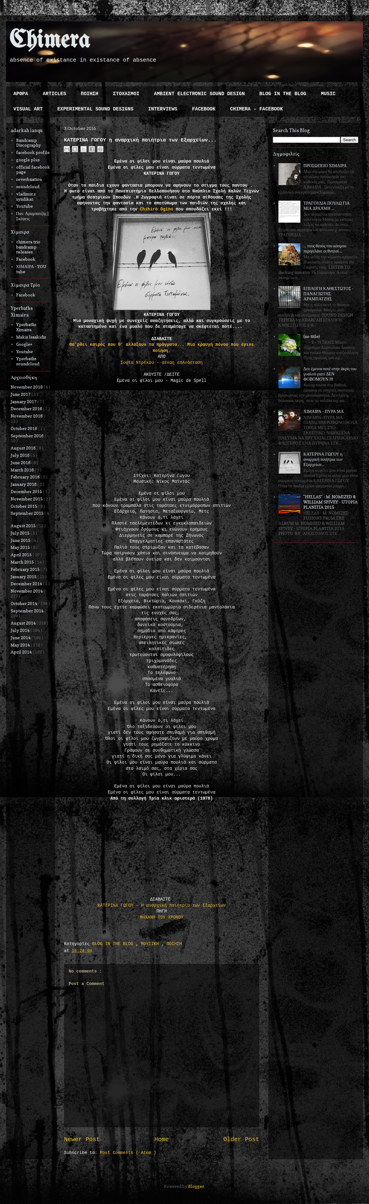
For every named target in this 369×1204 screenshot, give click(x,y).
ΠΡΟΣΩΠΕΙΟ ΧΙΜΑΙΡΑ (325, 165)
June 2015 (21, 540)
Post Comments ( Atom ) (128, 1152)
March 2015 (23, 561)
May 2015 (21, 547)
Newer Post (82, 1139)
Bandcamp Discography (28, 143)
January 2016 (24, 484)
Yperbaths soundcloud (27, 361)
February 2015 (26, 569)
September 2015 (28, 513)
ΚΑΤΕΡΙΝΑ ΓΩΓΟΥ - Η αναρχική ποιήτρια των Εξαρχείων (162, 905)
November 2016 (27, 415)
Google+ (24, 344)
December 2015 (27, 491)
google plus (28, 159)
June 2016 (21, 462)
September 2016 (28, 435)
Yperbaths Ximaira (26, 327)
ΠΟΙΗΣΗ (90, 94)
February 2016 (26, 476)
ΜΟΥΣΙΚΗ (151, 943)
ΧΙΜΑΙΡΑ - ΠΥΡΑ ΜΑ (323, 411)
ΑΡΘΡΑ (20, 94)
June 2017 (21, 394)
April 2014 (22, 651)
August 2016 (24, 447)
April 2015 (22, 554)
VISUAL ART (28, 109)
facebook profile (33, 152)
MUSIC (328, 94)
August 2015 (24, 525)
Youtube (24, 206)
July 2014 (20, 630)
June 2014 (21, 637)
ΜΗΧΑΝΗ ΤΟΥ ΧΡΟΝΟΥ (162, 917)
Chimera (49, 40)
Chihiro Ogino (156, 209)
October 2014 (24, 603)
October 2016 (24, 428)
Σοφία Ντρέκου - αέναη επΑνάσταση (162, 362)
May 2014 (21, 644)
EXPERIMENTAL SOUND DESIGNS (95, 109)
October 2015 (24, 506)
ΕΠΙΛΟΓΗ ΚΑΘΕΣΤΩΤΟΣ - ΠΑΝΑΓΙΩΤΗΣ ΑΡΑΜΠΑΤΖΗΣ (328, 293)
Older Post (241, 1139)
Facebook (25, 259)
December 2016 (27, 408)
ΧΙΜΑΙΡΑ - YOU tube (31, 269)
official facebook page (33, 169)
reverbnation (29, 179)
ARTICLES (54, 94)
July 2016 (20, 455)
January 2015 (24, 576)
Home (161, 1139)
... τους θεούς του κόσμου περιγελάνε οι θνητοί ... (324, 248)
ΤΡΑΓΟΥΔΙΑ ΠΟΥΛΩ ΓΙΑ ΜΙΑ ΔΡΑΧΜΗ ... (326, 205)
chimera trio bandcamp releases (28, 247)
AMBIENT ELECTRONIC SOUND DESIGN (199, 94)
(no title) (311, 336)
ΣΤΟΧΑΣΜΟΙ (126, 94)
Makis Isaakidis (31, 336)
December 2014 (27, 583)
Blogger (196, 1186)
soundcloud (27, 186)
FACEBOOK (204, 109)
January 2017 (24, 401)
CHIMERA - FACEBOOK (256, 109)
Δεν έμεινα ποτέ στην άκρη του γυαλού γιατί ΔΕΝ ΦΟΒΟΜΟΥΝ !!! (329, 374)
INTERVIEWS (162, 109)
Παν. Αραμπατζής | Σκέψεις (32, 216)
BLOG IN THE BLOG (283, 94)
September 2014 (28, 610)
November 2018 (27, 386)
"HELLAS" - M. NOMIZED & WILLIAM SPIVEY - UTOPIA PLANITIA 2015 (330, 502)
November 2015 (27, 498)
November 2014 (27, 590)
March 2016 (23, 469)
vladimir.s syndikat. (26, 196)
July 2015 (20, 533)
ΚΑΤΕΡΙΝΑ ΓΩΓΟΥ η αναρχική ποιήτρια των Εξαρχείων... (322, 459)
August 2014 (24, 622)
